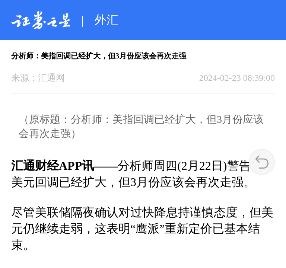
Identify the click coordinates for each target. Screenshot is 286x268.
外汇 (106, 19)
